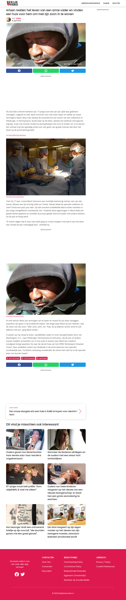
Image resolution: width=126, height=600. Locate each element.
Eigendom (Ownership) (75, 575)
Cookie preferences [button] (105, 566)
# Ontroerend (28, 358)
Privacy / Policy (103, 562)
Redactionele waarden (75, 571)
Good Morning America (17, 135)
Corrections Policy (72, 566)
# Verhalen (42, 358)
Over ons (46, 562)
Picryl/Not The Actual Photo (15, 197)
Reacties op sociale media (76, 580)
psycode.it (47, 571)
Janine (18, 18)
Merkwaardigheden (91, 3)
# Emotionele (13, 358)
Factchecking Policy (73, 562)
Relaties (116, 3)
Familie (106, 3)
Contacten (47, 566)
